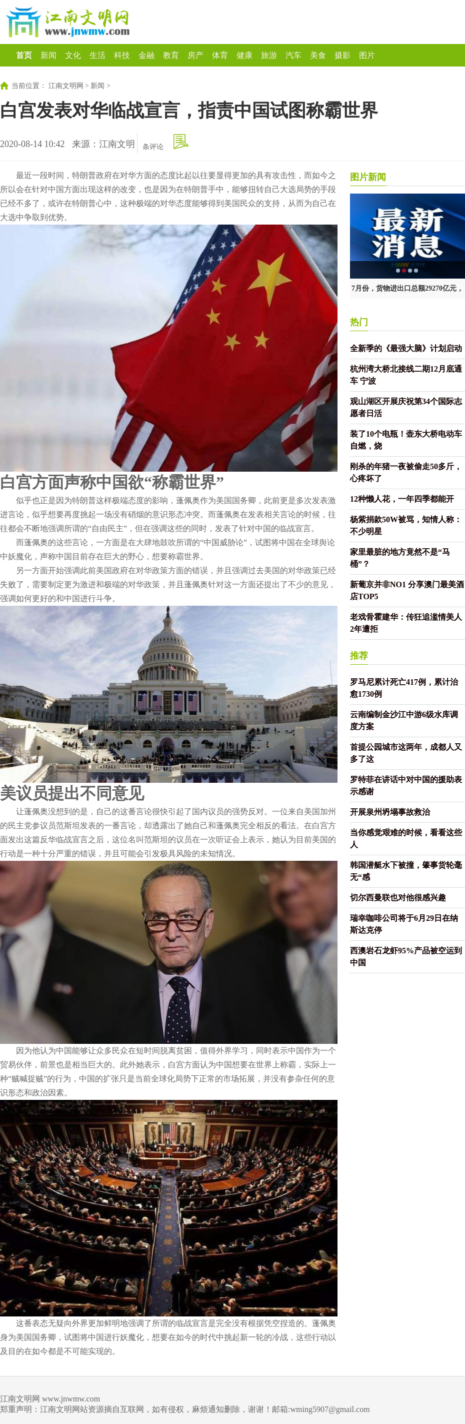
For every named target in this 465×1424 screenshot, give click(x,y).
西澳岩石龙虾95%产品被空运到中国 (406, 956)
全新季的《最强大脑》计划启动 (406, 348)
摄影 (342, 55)
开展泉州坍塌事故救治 (390, 812)
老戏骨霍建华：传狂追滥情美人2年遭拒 (406, 623)
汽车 (294, 55)
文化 (73, 55)
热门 (359, 322)
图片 (367, 55)
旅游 (269, 55)
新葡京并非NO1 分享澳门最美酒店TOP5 (407, 590)
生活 (98, 55)
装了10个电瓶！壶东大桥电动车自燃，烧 (406, 440)
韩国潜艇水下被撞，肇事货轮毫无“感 (406, 871)
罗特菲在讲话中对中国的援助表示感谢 (406, 785)
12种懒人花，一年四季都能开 (402, 499)
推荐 (359, 656)
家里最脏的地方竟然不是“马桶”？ (400, 558)
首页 (24, 55)
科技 (122, 55)
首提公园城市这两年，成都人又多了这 (406, 753)
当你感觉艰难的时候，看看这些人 (406, 838)
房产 (196, 55)
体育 (220, 55)
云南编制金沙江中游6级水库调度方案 (404, 720)
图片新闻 (368, 177)
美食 (318, 55)
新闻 (48, 55)
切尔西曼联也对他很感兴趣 (398, 897)
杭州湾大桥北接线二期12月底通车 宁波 (406, 375)
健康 (244, 55)
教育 (171, 55)
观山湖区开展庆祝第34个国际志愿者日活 (406, 407)
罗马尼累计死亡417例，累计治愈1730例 (404, 688)
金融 (146, 55)
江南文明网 (66, 86)
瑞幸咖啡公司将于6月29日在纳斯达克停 (404, 924)
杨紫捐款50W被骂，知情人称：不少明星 (406, 525)
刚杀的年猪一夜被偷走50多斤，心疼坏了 (406, 472)
